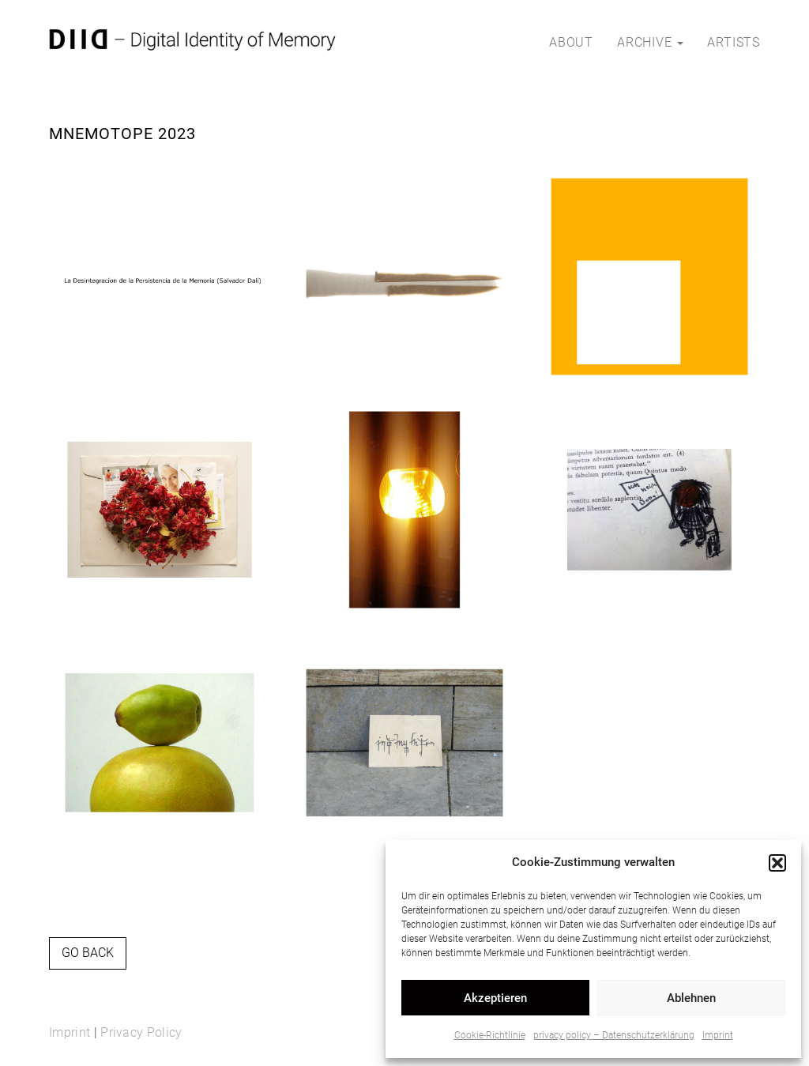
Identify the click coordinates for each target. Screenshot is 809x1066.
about (571, 42)
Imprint (717, 1035)
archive (650, 42)
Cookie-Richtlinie (489, 1035)
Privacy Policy (141, 1032)
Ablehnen (691, 998)
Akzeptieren (495, 998)
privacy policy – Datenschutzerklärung (613, 1035)
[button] (777, 863)
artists (733, 42)
